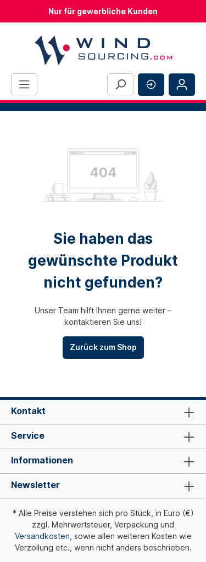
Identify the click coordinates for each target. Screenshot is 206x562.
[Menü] (24, 84)
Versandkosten (42, 536)
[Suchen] (120, 84)
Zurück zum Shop (103, 347)
